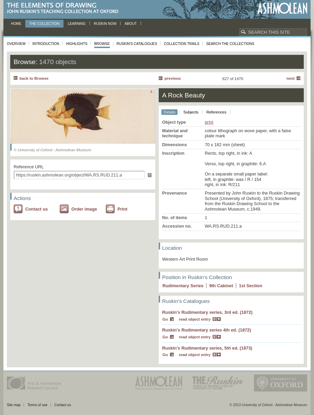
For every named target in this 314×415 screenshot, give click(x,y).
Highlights (76, 44)
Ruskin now (105, 24)
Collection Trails (181, 44)
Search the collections (230, 44)
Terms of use (37, 405)
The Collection (44, 24)
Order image (84, 209)
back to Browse (33, 78)
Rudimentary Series (182, 285)
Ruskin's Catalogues (137, 44)
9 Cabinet (221, 285)
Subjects (190, 112)
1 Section (250, 285)
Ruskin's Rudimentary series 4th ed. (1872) (206, 330)
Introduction (45, 44)
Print (122, 209)
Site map (13, 405)
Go (165, 319)
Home (16, 24)
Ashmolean (282, 8)
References (216, 112)
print (209, 122)
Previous (173, 78)
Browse (102, 44)
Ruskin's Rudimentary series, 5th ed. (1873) (207, 348)
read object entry (195, 319)
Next (290, 78)
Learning (76, 24)
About (131, 24)
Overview (16, 44)
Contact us (36, 209)
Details (169, 112)
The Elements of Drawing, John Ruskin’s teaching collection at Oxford (65, 8)
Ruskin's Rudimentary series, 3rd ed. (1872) (207, 312)
